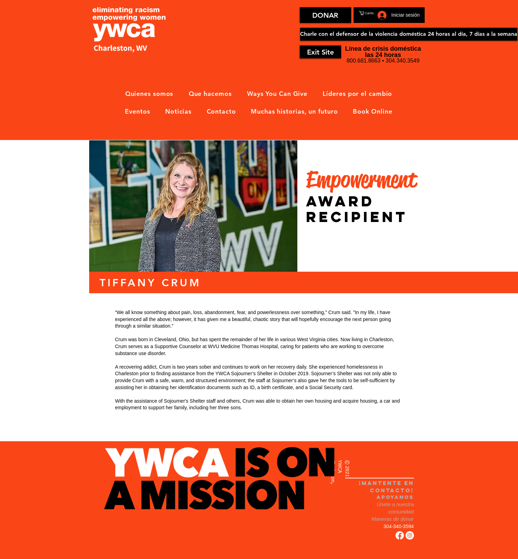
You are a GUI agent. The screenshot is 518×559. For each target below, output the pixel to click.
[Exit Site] (320, 52)
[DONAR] (325, 15)
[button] (374, 13)
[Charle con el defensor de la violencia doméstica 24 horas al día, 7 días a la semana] (408, 34)
